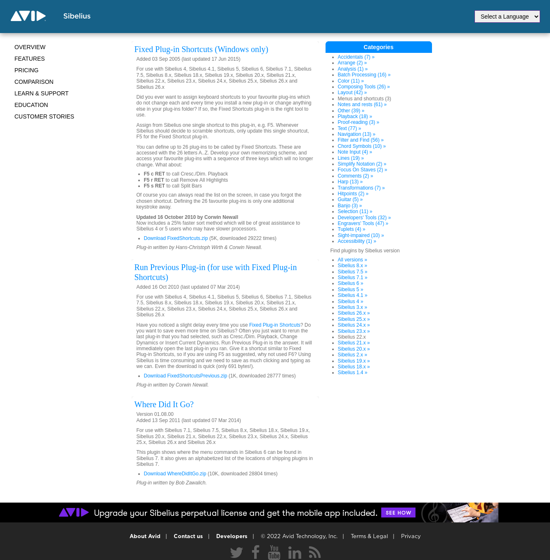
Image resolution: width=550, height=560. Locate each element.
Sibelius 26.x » (354, 313)
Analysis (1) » (353, 69)
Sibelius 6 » (351, 283)
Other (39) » (351, 111)
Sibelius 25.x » (354, 319)
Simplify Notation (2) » (362, 164)
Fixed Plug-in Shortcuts (274, 325)
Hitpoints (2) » (353, 194)
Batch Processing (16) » (364, 75)
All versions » (352, 260)
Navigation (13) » (356, 134)
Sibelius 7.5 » (353, 272)
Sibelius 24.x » (354, 325)
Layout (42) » (352, 92)
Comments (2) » (355, 176)
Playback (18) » (355, 116)
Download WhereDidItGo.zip (175, 474)
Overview (29, 47)
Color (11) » (351, 81)
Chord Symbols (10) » (362, 146)
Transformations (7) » (361, 188)
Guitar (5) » (350, 199)
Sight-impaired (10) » (361, 235)
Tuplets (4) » (352, 229)
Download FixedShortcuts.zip (176, 238)
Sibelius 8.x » (352, 265)
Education (31, 105)
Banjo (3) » (350, 206)
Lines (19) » (351, 158)
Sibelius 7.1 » (353, 277)
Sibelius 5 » (351, 289)
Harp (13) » (350, 182)
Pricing (26, 70)
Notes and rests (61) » (362, 104)
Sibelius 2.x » (352, 355)
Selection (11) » (355, 211)
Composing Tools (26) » (364, 87)
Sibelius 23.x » (354, 331)
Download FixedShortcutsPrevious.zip (185, 376)
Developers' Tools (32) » (364, 218)
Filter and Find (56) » (361, 140)
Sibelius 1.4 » (353, 372)
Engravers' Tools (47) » (363, 223)
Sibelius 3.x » (352, 307)
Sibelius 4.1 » (353, 295)
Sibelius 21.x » (354, 343)
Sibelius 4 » (351, 301)
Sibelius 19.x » (354, 361)
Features (29, 58)
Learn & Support (41, 93)
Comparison (34, 81)
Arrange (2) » (352, 63)
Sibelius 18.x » (354, 367)
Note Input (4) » (355, 152)
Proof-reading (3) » (359, 122)
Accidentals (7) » (356, 57)
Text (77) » (349, 128)
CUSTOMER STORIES (44, 116)
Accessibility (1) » (357, 241)
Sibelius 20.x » (354, 349)
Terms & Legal (369, 536)
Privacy (411, 536)
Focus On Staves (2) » (362, 170)
